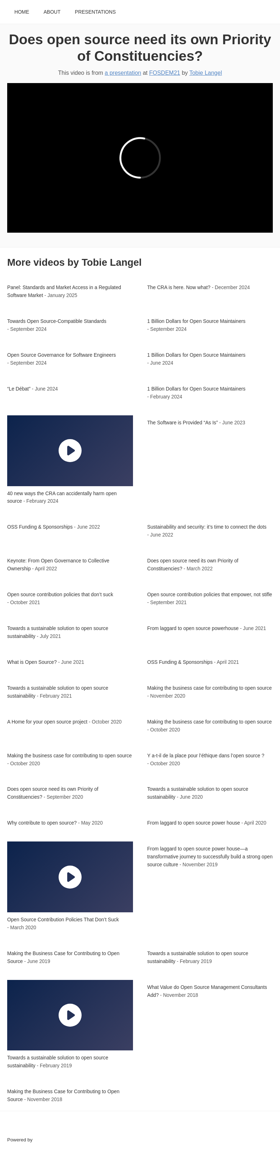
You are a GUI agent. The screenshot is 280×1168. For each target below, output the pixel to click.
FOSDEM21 (164, 73)
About (51, 12)
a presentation (123, 73)
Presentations (95, 12)
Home (21, 12)
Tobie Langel (205, 73)
